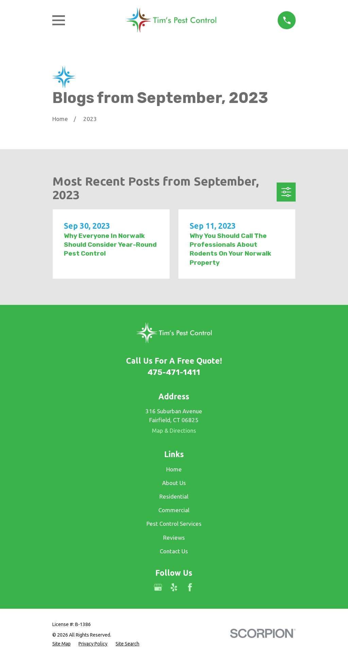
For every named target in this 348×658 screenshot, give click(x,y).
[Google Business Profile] (158, 587)
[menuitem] (61, 643)
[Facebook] (190, 587)
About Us (174, 483)
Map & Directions (174, 430)
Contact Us (174, 551)
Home (174, 469)
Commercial (173, 510)
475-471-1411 (173, 372)
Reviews (174, 537)
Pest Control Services (174, 523)
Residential (173, 496)
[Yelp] (174, 587)
